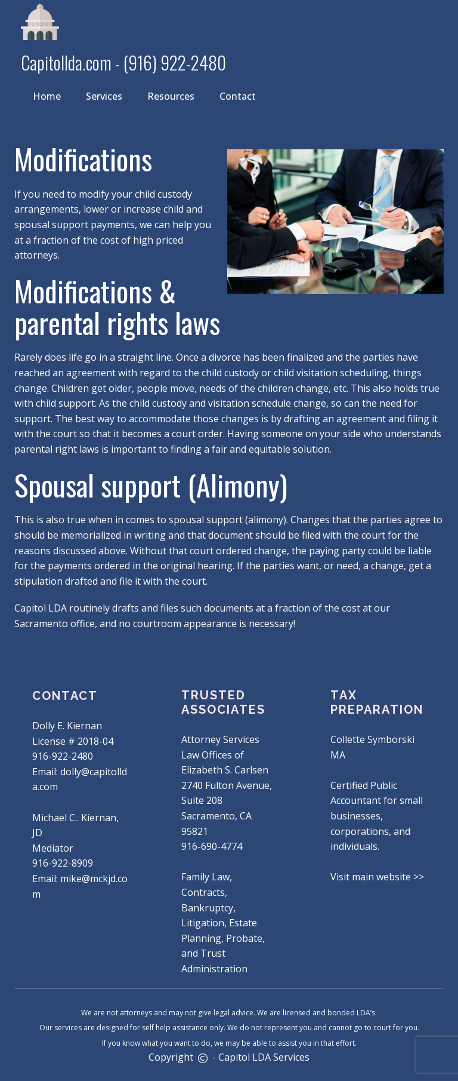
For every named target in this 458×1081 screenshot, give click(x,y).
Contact (237, 96)
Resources (170, 96)
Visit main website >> (377, 876)
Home (47, 96)
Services (104, 96)
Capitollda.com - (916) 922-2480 (123, 62)
